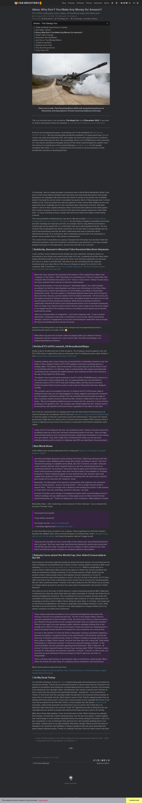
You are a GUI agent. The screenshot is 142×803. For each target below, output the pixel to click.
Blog (64, 3)
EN (134, 3)
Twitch (63, 682)
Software (80, 3)
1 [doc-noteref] (105, 530)
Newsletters (48, 19)
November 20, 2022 (64, 526)
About (107, 3)
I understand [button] (134, 800)
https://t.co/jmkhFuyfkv (60, 523)
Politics (94, 19)
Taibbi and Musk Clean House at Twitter (51, 27)
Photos (89, 3)
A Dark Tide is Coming (44, 35)
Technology (77, 19)
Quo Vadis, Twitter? (43, 30)
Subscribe (98, 3)
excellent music (82, 145)
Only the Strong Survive (45, 48)
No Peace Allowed (40, 763)
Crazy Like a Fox (42, 50)
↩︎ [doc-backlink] (76, 741)
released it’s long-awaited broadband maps (91, 414)
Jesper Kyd (54, 148)
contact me (99, 702)
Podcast (71, 3)
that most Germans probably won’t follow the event (61, 567)
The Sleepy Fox (62, 19)
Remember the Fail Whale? (46, 37)
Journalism (87, 19)
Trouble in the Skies (43, 43)
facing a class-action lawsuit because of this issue (56, 356)
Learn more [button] (43, 800)
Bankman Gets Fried (43, 45)
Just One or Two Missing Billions (48, 40)
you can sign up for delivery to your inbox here (86, 123)
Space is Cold (103, 763)
